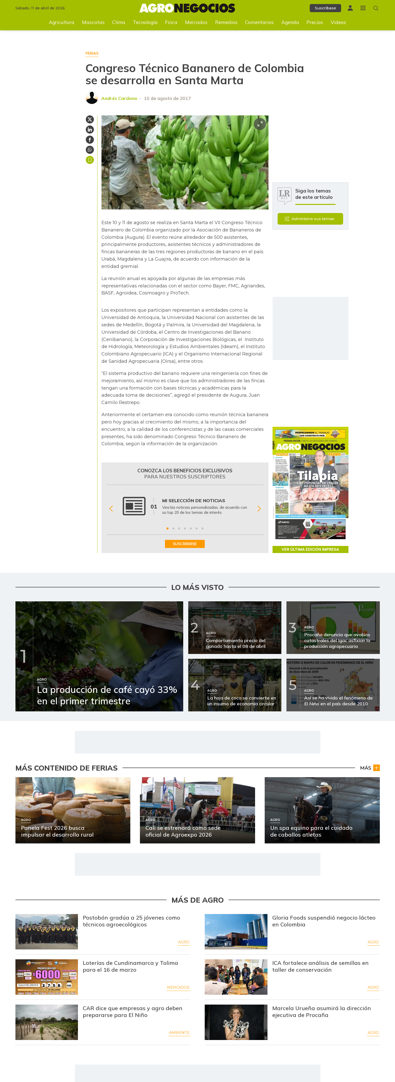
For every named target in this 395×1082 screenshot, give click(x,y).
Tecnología (145, 22)
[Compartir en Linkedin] (90, 129)
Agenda (290, 22)
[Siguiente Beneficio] (259, 508)
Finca (171, 22)
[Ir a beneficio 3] (179, 528)
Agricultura (61, 22)
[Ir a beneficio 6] (197, 528)
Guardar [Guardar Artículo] (89, 160)
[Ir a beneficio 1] (168, 528)
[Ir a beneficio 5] (191, 528)
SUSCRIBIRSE (185, 544)
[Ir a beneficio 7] (202, 528)
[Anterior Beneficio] (111, 508)
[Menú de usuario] (350, 8)
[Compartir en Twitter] (90, 119)
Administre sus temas (313, 218)
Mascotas (93, 22)
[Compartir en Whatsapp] (90, 150)
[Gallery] (185, 508)
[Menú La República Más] (363, 8)
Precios (314, 22)
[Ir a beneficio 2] (173, 528)
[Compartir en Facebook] (90, 140)
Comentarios (259, 22)
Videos (338, 22)
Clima (118, 22)
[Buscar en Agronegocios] (376, 8)
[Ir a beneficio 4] (185, 528)
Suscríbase (325, 8)
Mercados (196, 22)
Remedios (226, 22)
